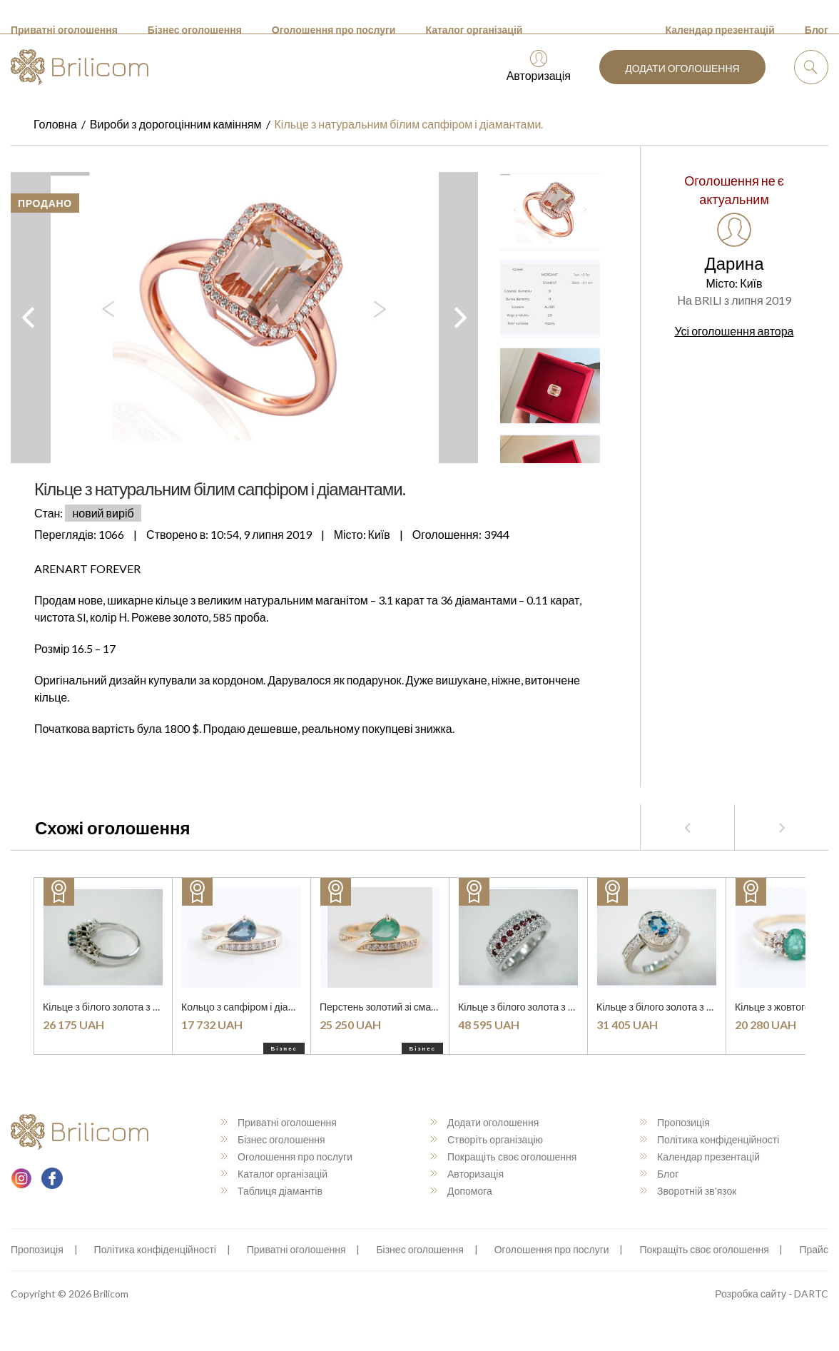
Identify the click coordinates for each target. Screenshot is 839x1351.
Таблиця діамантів (271, 1191)
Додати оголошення (682, 68)
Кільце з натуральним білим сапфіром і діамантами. (409, 124)
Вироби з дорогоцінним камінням (176, 124)
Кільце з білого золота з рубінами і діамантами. (565, 1007)
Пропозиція (675, 1122)
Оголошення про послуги (334, 30)
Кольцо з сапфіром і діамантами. (255, 1007)
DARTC (811, 1293)
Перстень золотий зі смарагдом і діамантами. (423, 1007)
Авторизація (539, 66)
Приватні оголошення (64, 30)
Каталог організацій (473, 30)
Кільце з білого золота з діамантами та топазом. (151, 1007)
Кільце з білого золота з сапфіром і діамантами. (704, 1007)
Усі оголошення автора (734, 331)
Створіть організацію (486, 1139)
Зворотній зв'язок (688, 1191)
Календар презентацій (720, 30)
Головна (55, 124)
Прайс (813, 1249)
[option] (244, 317)
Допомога (461, 1191)
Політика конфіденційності (709, 1139)
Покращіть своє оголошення (503, 1156)
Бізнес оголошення (195, 30)
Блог (816, 30)
